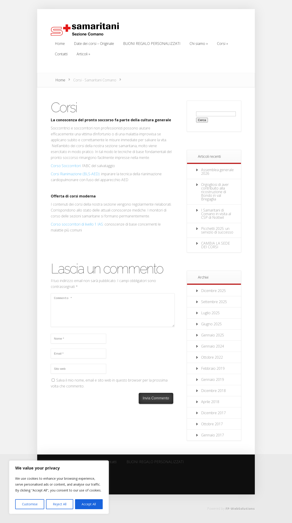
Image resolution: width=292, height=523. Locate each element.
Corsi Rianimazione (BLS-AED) (75, 173)
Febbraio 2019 (213, 368)
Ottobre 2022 (212, 357)
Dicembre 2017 (213, 412)
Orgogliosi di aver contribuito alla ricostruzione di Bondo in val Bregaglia (215, 192)
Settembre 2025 (214, 301)
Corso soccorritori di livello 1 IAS (77, 224)
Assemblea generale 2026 (217, 171)
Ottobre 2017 (212, 423)
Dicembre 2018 (213, 390)
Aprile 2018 (210, 401)
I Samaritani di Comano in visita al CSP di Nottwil (216, 214)
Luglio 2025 (210, 312)
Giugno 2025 (211, 323)
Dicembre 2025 (213, 290)
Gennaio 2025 (212, 335)
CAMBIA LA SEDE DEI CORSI (215, 245)
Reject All (59, 504)
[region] (59, 487)
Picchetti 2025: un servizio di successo (217, 230)
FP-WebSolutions (240, 508)
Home (60, 80)
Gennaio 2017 (212, 435)
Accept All (89, 504)
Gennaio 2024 (212, 346)
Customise (30, 504)
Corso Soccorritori (66, 165)
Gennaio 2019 (212, 379)
